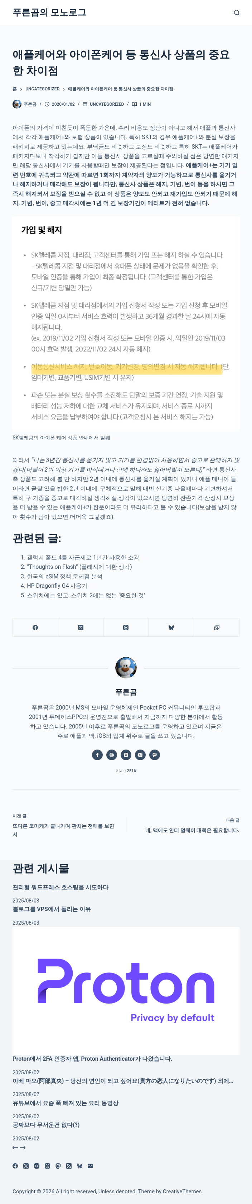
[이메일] (90, 1166)
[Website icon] (111, 755)
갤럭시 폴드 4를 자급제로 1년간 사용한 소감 (83, 557)
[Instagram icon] (140, 755)
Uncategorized (107, 104)
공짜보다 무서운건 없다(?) (46, 1124)
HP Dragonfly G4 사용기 (57, 585)
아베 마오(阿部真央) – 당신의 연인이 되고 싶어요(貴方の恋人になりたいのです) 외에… (123, 1081)
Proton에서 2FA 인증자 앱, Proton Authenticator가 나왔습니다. (92, 1058)
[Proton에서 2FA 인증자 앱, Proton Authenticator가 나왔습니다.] (126, 990)
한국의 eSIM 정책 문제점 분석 (65, 576)
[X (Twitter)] (81, 627)
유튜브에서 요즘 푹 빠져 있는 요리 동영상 (65, 1103)
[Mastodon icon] (154, 755)
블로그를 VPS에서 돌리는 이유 (52, 909)
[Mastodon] (58, 1166)
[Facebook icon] (97, 755)
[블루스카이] (171, 627)
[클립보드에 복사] (216, 627)
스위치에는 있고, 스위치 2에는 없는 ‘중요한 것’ (86, 595)
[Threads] (126, 627)
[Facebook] (35, 627)
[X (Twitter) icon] (126, 755)
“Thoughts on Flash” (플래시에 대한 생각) (79, 566)
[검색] (236, 12)
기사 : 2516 (126, 770)
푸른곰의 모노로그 (49, 12)
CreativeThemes (182, 1191)
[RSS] (69, 1166)
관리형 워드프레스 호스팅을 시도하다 (60, 887)
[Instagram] (36, 1166)
